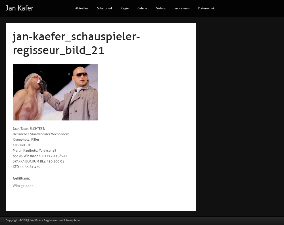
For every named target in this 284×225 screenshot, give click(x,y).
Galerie (142, 8)
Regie (125, 8)
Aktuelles (81, 8)
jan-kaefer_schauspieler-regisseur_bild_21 (76, 43)
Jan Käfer (20, 8)
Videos (161, 8)
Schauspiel (104, 8)
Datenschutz (207, 8)
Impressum (181, 8)
